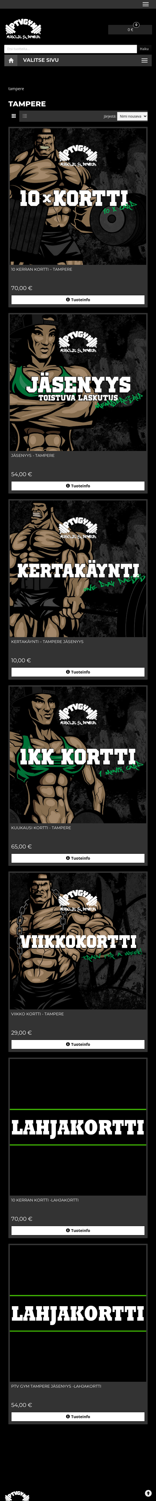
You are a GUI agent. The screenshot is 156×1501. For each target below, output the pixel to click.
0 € (134, 28)
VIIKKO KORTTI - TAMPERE (37, 1013)
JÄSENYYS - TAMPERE (33, 455)
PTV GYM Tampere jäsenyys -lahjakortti (56, 1386)
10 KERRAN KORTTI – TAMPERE (41, 269)
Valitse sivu (41, 60)
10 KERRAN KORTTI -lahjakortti (45, 1200)
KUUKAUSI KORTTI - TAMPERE (41, 827)
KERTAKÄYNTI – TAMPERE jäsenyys (47, 641)
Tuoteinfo (78, 299)
